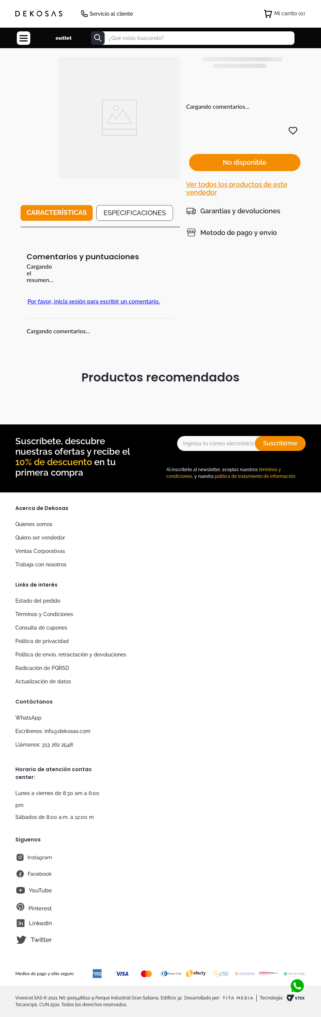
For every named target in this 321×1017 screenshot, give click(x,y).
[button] (233, 193)
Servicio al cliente (111, 14)
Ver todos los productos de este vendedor (236, 171)
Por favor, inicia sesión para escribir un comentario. (93, 301)
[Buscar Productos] (98, 38)
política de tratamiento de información (255, 476)
